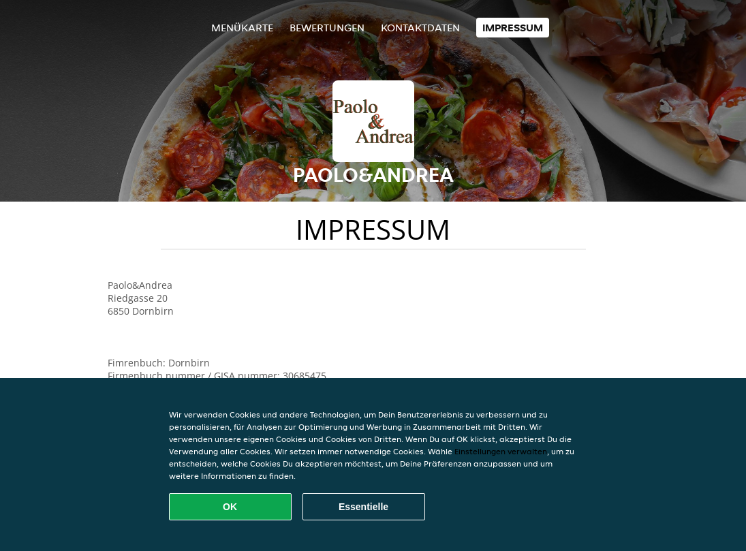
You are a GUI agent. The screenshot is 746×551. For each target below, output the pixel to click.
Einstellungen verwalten (500, 451)
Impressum (512, 27)
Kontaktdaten (420, 27)
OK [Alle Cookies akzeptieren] (230, 506)
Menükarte (242, 27)
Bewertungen (327, 27)
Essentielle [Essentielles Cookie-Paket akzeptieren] (363, 506)
